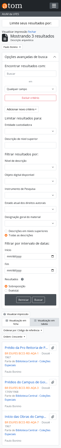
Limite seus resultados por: (31, 23)
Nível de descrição (16, 161)
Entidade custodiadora (18, 125)
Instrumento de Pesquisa (20, 189)
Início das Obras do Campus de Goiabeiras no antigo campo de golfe (26, 417)
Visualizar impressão (15, 314)
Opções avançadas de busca (26, 57)
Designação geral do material (23, 217)
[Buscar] (30, 74)
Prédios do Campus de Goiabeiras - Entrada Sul (26, 382)
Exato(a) (14, 290)
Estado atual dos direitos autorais (25, 203)
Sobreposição (17, 286)
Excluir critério (30, 98)
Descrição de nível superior (21, 139)
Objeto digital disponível (19, 175)
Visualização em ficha (16, 322)
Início (8, 250)
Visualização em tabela (44, 322)
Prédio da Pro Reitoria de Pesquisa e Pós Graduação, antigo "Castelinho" (26, 348)
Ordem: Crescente (13, 336)
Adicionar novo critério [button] (20, 109)
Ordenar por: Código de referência (21, 330)
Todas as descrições (21, 235)
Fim (7, 264)
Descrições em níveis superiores (28, 231)
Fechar (32, 31)
